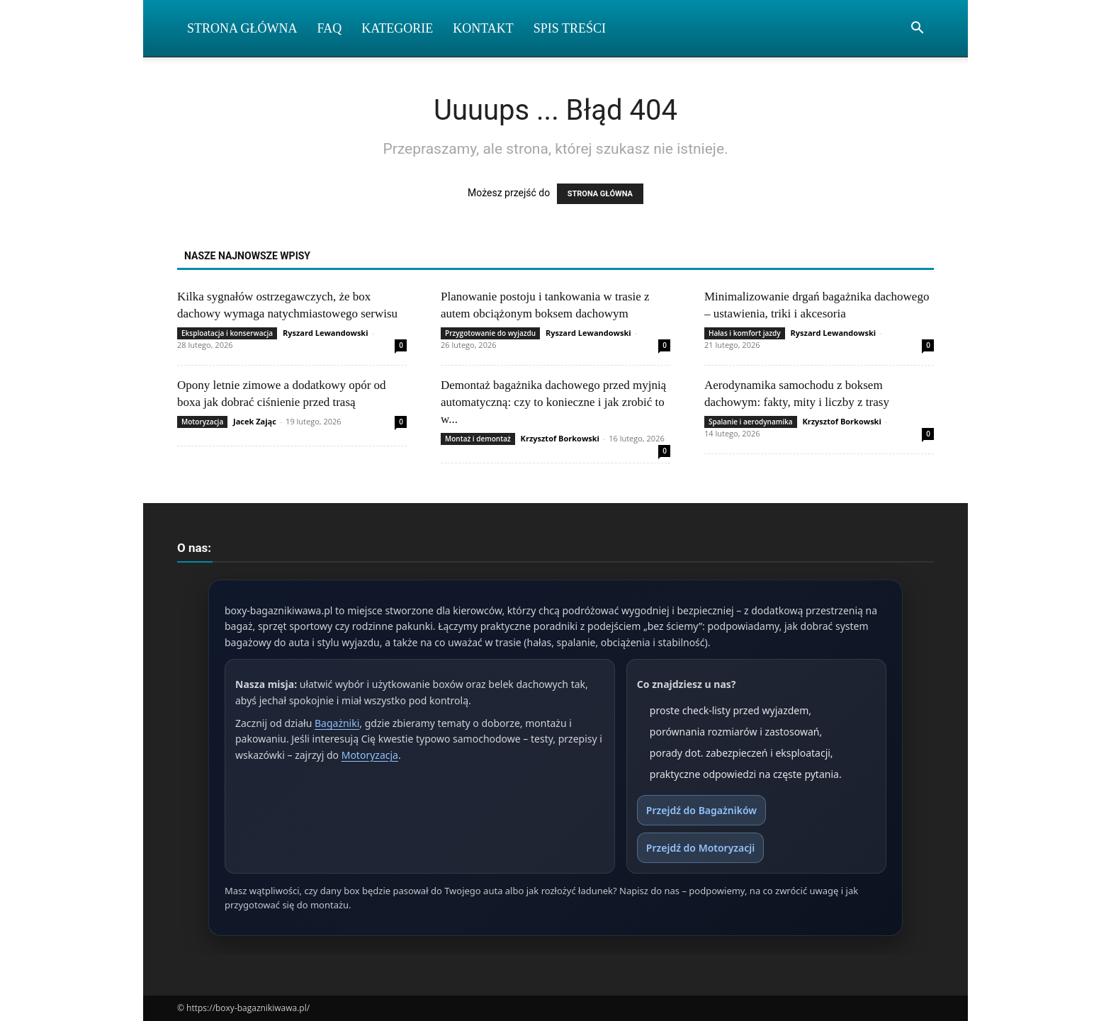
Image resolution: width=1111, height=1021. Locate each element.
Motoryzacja (202, 422)
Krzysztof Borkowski (560, 438)
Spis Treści (570, 28)
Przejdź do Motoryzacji (700, 847)
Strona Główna (242, 28)
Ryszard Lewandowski (325, 332)
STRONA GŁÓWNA (600, 193)
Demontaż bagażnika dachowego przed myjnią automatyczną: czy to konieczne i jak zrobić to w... (553, 402)
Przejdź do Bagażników (701, 810)
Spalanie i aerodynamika (751, 422)
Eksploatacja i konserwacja (227, 333)
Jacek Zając (254, 421)
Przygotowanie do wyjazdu (490, 333)
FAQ (329, 28)
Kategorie (397, 28)
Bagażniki (337, 723)
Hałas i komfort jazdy (745, 333)
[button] (917, 29)
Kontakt (483, 28)
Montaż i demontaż (478, 439)
